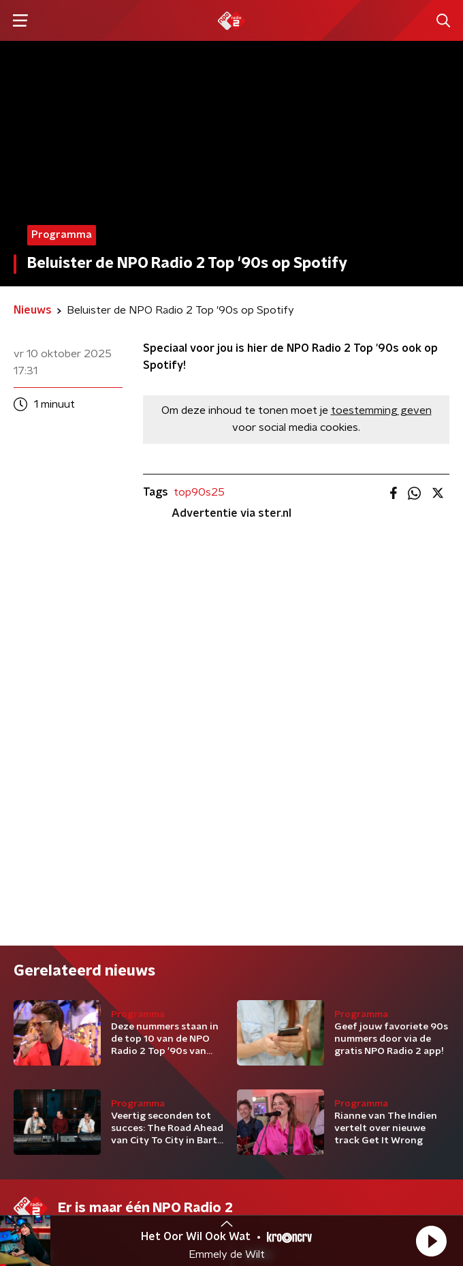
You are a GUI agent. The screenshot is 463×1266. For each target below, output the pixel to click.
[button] (431, 1241)
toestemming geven (381, 410)
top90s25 (199, 492)
